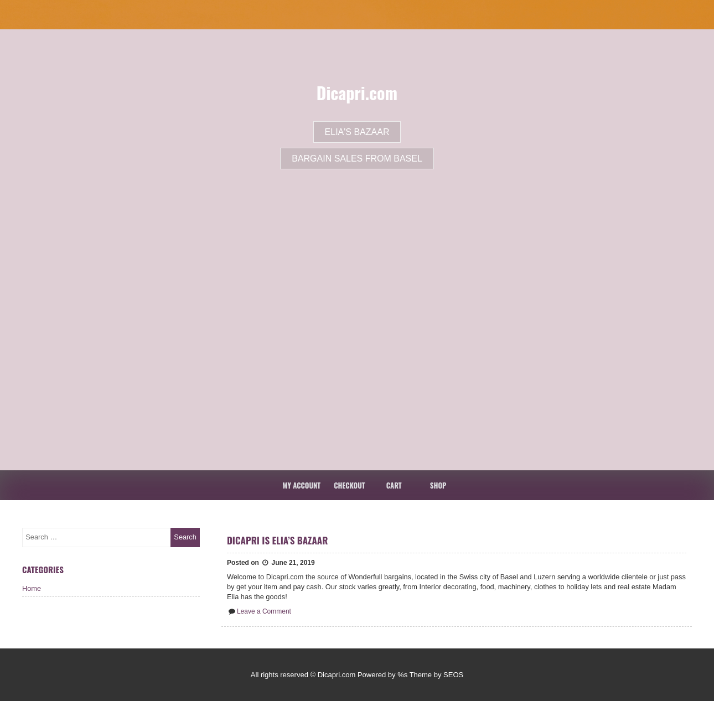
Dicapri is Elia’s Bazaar (277, 540)
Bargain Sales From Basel (357, 158)
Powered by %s (382, 675)
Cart (394, 485)
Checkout (349, 485)
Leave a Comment (264, 611)
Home (31, 588)
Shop (438, 485)
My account (301, 485)
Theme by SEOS (437, 675)
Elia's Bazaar (357, 132)
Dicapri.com (357, 92)
